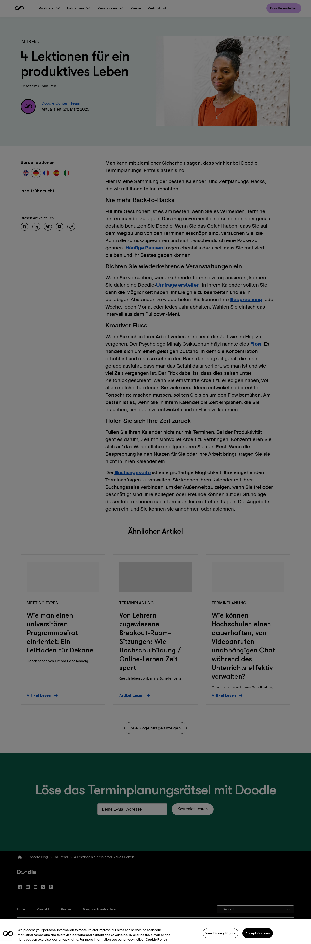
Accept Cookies (257, 938)
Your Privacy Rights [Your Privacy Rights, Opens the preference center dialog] (220, 938)
